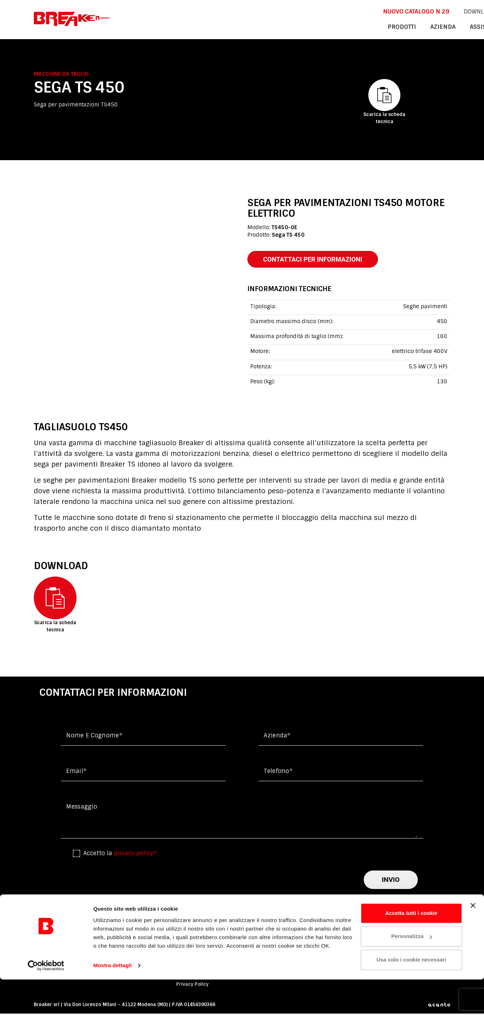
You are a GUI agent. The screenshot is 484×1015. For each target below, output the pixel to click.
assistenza (394, 26)
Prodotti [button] (316, 26)
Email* (76, 772)
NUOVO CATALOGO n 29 (325, 11)
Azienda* (277, 737)
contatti (436, 26)
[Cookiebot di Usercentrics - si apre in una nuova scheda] (46, 1001)
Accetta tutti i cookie (411, 949)
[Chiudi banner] (472, 940)
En (417, 11)
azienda (354, 26)
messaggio (81, 808)
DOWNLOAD (384, 11)
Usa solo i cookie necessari (411, 995)
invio (391, 881)
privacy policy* (135, 854)
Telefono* (278, 772)
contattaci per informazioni (317, 260)
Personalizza (411, 972)
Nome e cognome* (94, 737)
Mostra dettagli (112, 1001)
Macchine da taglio (61, 74)
